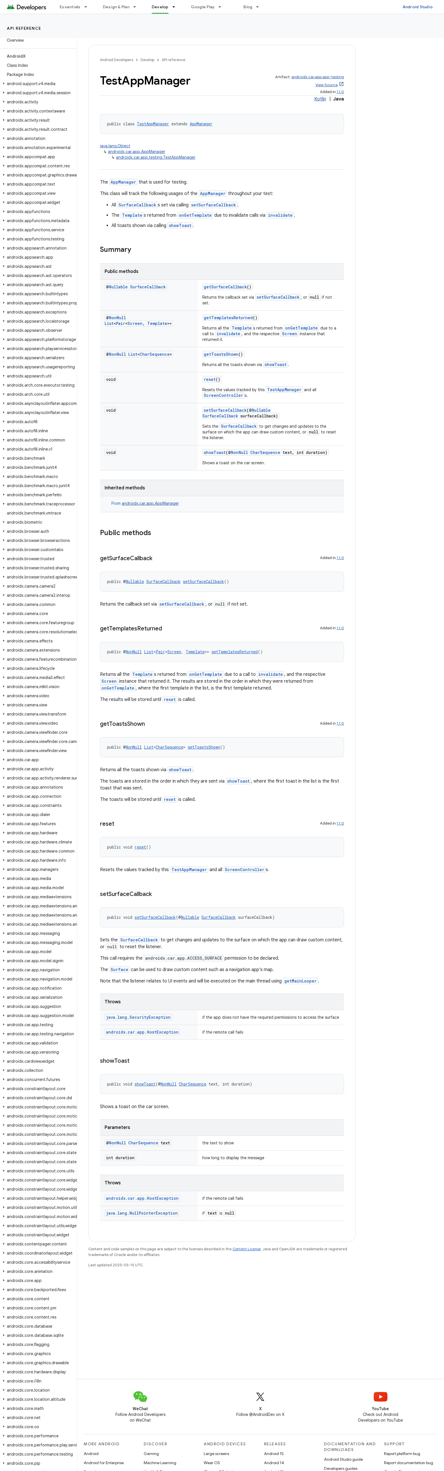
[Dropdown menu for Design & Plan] (137, 7)
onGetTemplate (195, 215)
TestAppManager (153, 123)
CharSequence (155, 354)
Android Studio (418, 6)
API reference (24, 28)
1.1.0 (340, 91)
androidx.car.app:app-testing (317, 77)
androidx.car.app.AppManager (136, 151)
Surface (119, 969)
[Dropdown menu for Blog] (260, 7)
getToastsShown (221, 354)
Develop (147, 59)
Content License (247, 1249)
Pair (120, 323)
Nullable (118, 287)
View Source (326, 85)
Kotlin (320, 99)
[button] (37, 83)
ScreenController (223, 395)
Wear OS (212, 1462)
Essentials (70, 6)
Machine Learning (160, 1462)
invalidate (280, 215)
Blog (247, 6)
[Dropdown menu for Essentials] (88, 7)
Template (132, 215)
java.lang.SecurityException (138, 1017)
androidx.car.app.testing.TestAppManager (155, 157)
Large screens (216, 1453)
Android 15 (274, 1453)
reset (210, 379)
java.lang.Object (115, 145)
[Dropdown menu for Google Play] (222, 7)
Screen (135, 323)
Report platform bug (402, 1453)
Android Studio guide (343, 1459)
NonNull (117, 317)
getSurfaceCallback (225, 287)
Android (91, 1453)
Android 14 (274, 1462)
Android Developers (116, 59)
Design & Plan (116, 6)
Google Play (203, 6)
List (109, 323)
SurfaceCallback (137, 205)
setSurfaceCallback (213, 205)
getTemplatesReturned (228, 317)
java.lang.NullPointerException (142, 1213)
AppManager (201, 123)
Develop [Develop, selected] (160, 6)
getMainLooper (300, 981)
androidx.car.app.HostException (142, 1032)
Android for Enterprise (104, 1462)
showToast (180, 225)
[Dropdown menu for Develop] (176, 7)
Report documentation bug (408, 1462)
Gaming (151, 1453)
